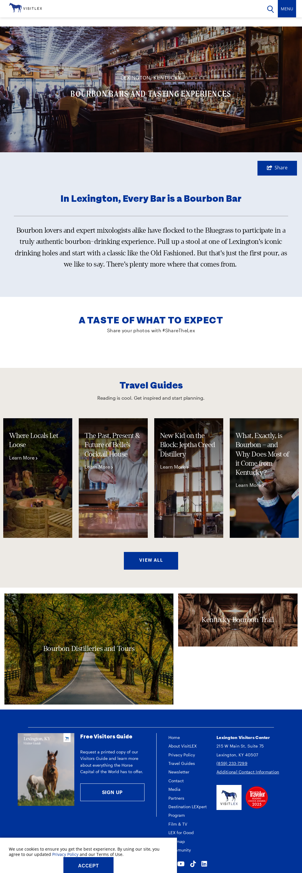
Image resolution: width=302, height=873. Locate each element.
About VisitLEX (182, 745)
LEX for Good (181, 832)
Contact (176, 780)
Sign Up (112, 792)
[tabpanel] (37, 478)
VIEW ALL (151, 560)
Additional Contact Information (247, 771)
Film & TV (177, 823)
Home (174, 737)
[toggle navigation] (287, 8)
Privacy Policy (181, 754)
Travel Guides (181, 763)
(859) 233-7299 (231, 763)
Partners (176, 798)
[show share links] (277, 167)
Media (174, 789)
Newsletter (178, 771)
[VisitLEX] (25, 7)
